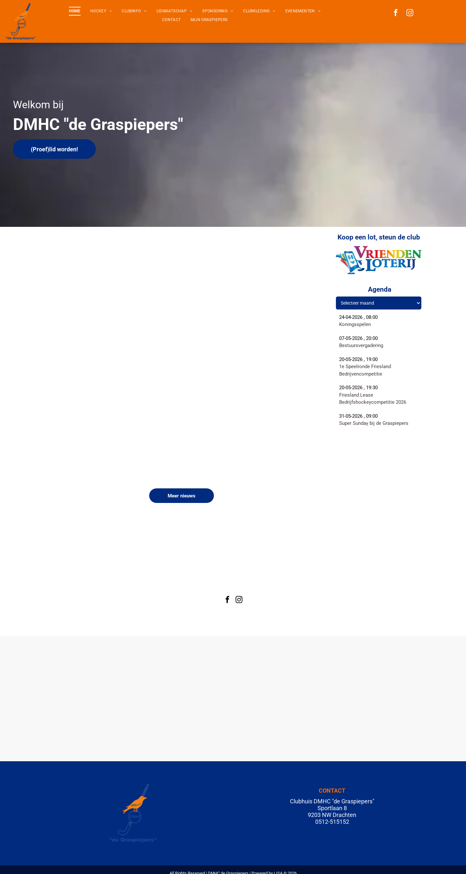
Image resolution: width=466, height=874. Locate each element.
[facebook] (396, 14)
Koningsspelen (355, 324)
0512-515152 (332, 821)
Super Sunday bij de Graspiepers (373, 423)
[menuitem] (74, 11)
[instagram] (410, 14)
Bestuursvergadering (361, 345)
